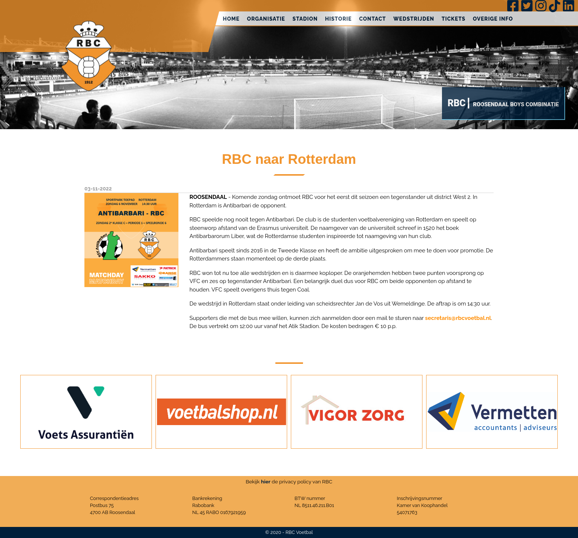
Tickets (454, 19)
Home (231, 19)
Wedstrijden (413, 19)
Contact (372, 19)
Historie (338, 19)
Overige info (493, 19)
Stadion (305, 19)
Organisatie (266, 19)
